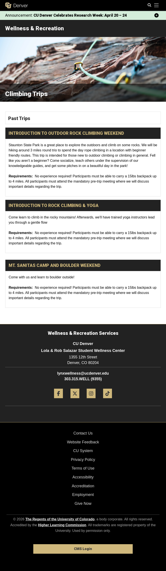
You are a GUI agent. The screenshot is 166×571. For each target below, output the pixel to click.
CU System (83, 451)
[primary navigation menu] (156, 5)
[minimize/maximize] (156, 15)
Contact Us (83, 433)
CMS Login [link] (83, 549)
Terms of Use (83, 468)
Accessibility (83, 477)
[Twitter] (75, 400)
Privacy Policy (83, 459)
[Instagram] (91, 400)
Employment (83, 494)
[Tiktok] (107, 400)
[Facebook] (58, 400)
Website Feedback (83, 442)
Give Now (83, 503)
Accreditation (83, 486)
